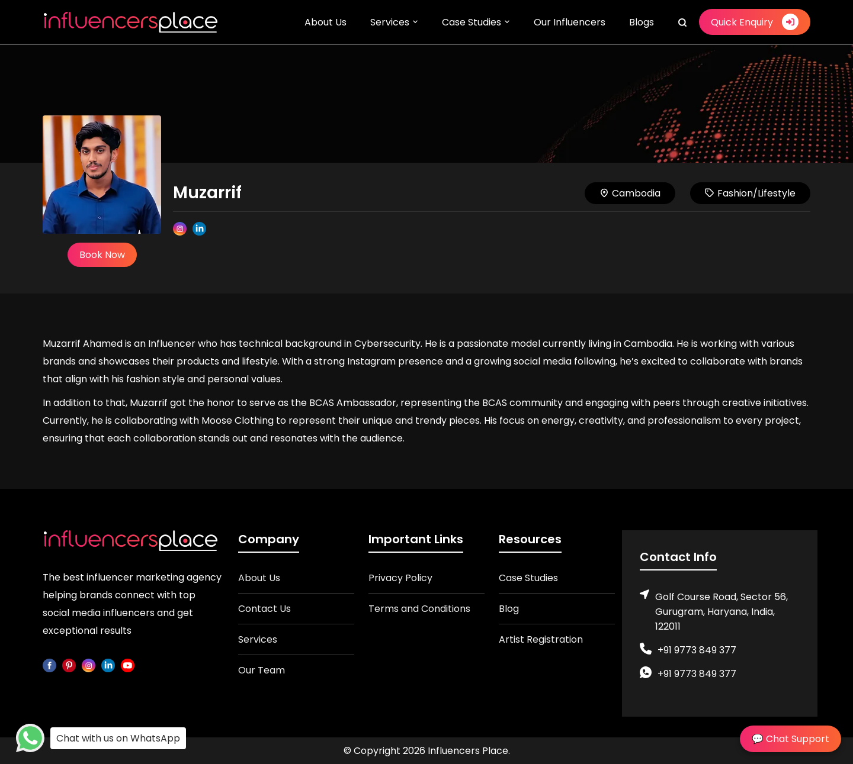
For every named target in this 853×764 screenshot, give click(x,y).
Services (389, 22)
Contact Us (264, 608)
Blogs (641, 22)
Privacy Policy (400, 578)
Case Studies (471, 22)
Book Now (102, 255)
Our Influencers (569, 22)
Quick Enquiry (755, 22)
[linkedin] (108, 665)
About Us (325, 22)
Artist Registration (541, 639)
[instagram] (88, 665)
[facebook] (49, 665)
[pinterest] (69, 665)
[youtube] (127, 665)
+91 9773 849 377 (697, 650)
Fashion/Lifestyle (750, 193)
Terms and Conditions (419, 608)
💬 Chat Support (790, 739)
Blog (509, 608)
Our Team (261, 670)
